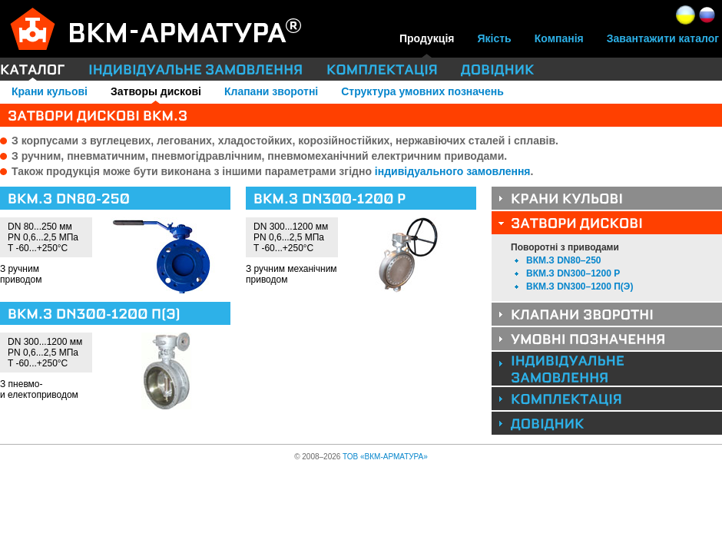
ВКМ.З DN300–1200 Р (573, 273)
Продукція (427, 38)
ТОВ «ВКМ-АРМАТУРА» (385, 456)
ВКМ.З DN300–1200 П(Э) (579, 286)
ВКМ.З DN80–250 (563, 260)
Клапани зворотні (271, 91)
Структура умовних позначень (422, 91)
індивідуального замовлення (453, 171)
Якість (495, 38)
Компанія (559, 38)
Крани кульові (50, 91)
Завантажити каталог (663, 38)
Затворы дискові (156, 91)
